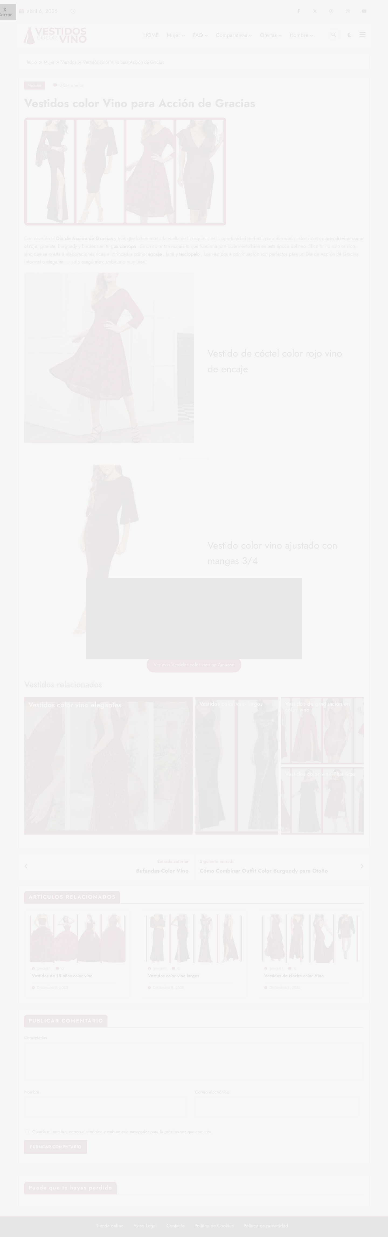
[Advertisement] (194, 618)
